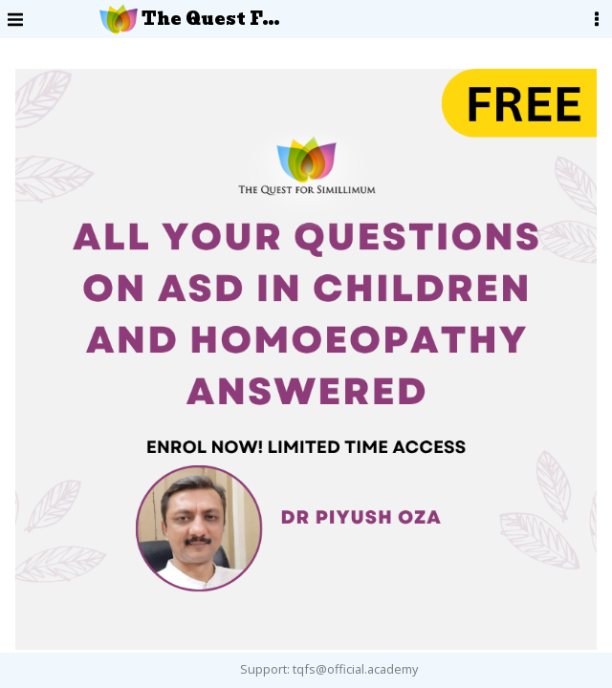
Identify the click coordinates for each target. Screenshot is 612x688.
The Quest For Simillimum (191, 19)
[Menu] (15, 19)
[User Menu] (596, 19)
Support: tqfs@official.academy (329, 668)
